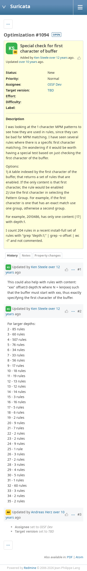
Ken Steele (41, 57)
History (12, 255)
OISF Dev (54, 84)
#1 (79, 269)
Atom (79, 557)
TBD (51, 90)
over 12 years (58, 57)
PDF (70, 557)
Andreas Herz (41, 512)
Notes (26, 255)
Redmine (30, 568)
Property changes (48, 255)
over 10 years (28, 62)
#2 (79, 311)
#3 (79, 514)
